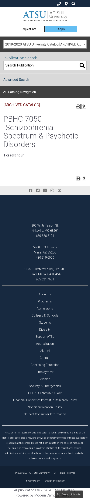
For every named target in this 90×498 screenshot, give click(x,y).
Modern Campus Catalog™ (54, 495)
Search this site (71, 494)
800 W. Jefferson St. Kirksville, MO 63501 (45, 228)
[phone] (59, 3)
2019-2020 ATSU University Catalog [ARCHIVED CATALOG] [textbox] (45, 44)
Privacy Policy (32, 480)
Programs (45, 301)
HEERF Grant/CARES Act (45, 393)
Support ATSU (45, 337)
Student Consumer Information (45, 414)
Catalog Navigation (22, 92)
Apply (61, 29)
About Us (45, 294)
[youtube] (59, 190)
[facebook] (30, 190)
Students (45, 322)
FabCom (60, 480)
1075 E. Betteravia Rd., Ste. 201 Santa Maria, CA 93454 (45, 271)
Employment (45, 372)
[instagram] (52, 190)
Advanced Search (16, 80)
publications (27, 490)
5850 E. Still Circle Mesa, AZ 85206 (45, 250)
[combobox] (45, 44)
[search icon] (73, 3)
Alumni (45, 351)
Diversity (45, 330)
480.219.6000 (45, 257)
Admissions (45, 308)
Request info (29, 29)
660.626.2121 (45, 236)
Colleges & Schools (45, 315)
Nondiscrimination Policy (45, 407)
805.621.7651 (45, 279)
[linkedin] (45, 190)
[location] (66, 3)
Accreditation (45, 344)
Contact (45, 358)
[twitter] (37, 190)
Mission (44, 379)
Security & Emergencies (45, 386)
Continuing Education (45, 365)
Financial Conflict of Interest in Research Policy (45, 400)
